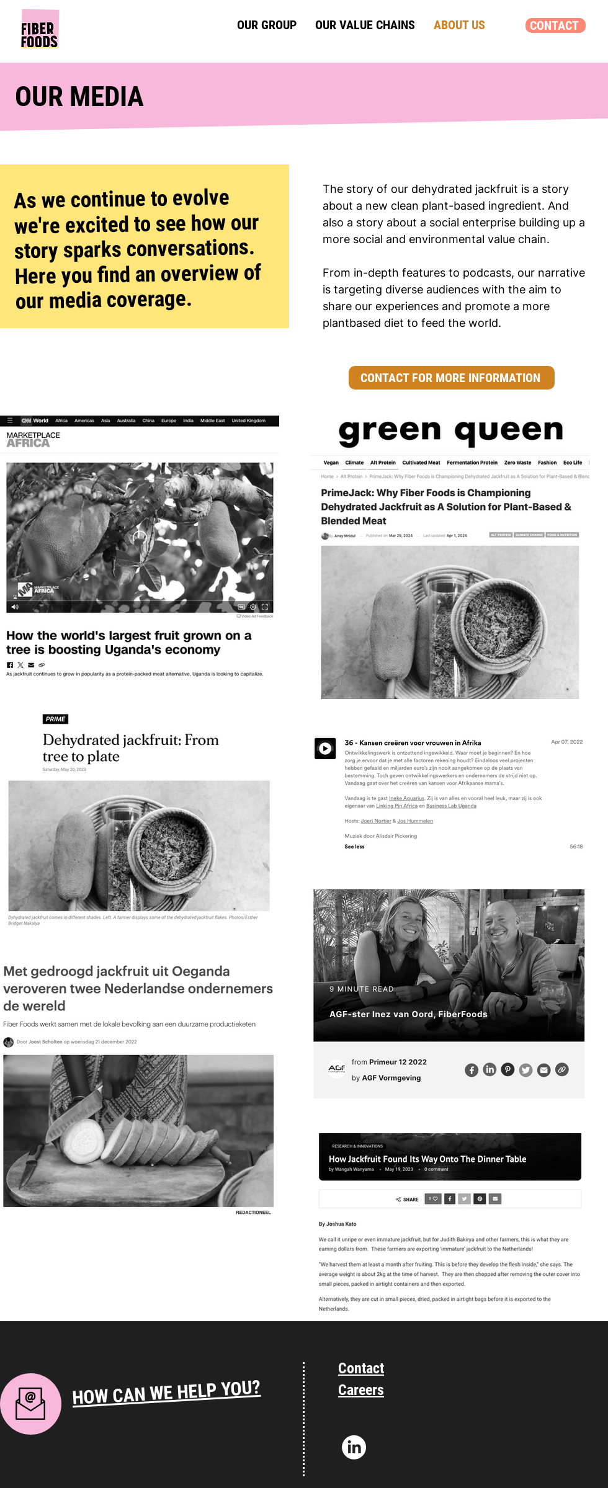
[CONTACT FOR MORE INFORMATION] (452, 378)
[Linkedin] (354, 1447)
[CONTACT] (555, 25)
